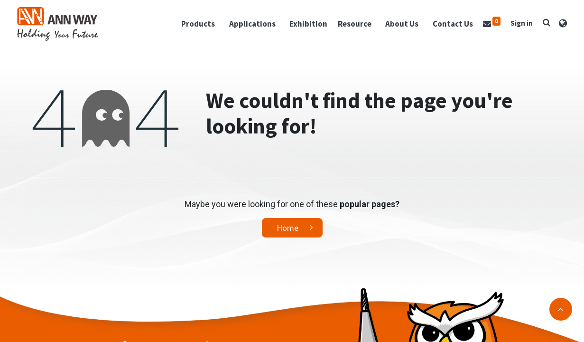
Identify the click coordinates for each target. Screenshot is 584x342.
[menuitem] (305, 26)
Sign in (519, 24)
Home (287, 232)
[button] (543, 24)
